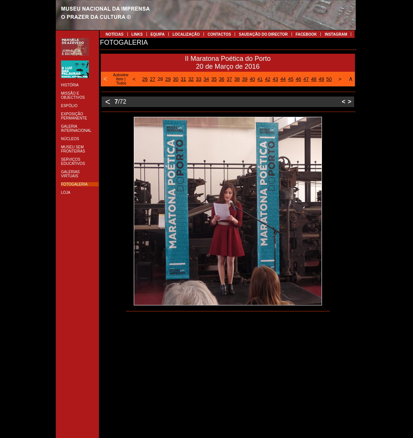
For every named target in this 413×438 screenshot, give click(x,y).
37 (229, 79)
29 (168, 79)
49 (321, 79)
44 (283, 79)
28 (160, 79)
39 (244, 79)
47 (305, 79)
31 (183, 79)
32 (190, 79)
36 (221, 79)
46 (298, 79)
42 (267, 79)
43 (275, 79)
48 (313, 79)
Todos (121, 83)
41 (260, 79)
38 (236, 79)
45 (290, 79)
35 (214, 79)
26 (145, 79)
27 (152, 79)
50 (329, 79)
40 (252, 79)
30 (175, 79)
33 (198, 79)
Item (119, 79)
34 (206, 79)
